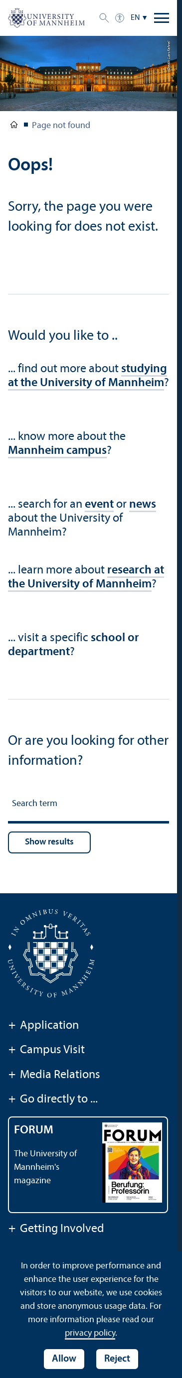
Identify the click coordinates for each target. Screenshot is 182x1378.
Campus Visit (46, 1050)
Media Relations (54, 1075)
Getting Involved (56, 1229)
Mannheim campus (57, 451)
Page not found (61, 126)
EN (135, 18)
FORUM (33, 1130)
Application (43, 1026)
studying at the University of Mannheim (87, 376)
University (14, 126)
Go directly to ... (53, 1100)
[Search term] (88, 805)
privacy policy (90, 1333)
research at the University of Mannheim (86, 577)
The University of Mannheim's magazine (45, 1167)
